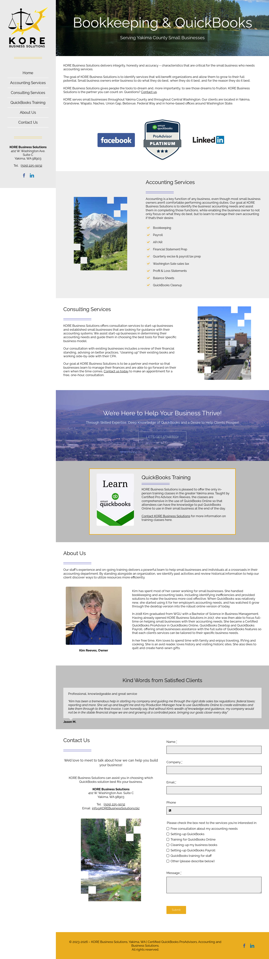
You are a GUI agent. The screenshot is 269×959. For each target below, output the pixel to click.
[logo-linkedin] (208, 134)
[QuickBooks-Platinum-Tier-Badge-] (162, 120)
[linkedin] (32, 175)
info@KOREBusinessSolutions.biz (116, 808)
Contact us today (116, 371)
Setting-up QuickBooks (187, 834)
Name (171, 742)
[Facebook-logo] (116, 134)
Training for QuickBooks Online (193, 839)
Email (171, 782)
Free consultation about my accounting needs (204, 828)
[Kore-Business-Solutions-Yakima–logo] (27, 8)
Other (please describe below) (193, 861)
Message (173, 873)
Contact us (149, 92)
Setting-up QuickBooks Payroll (193, 850)
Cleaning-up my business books (194, 845)
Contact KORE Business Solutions (166, 516)
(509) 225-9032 (31, 165)
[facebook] (24, 175)
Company (174, 762)
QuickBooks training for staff (191, 856)
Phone (171, 802)
